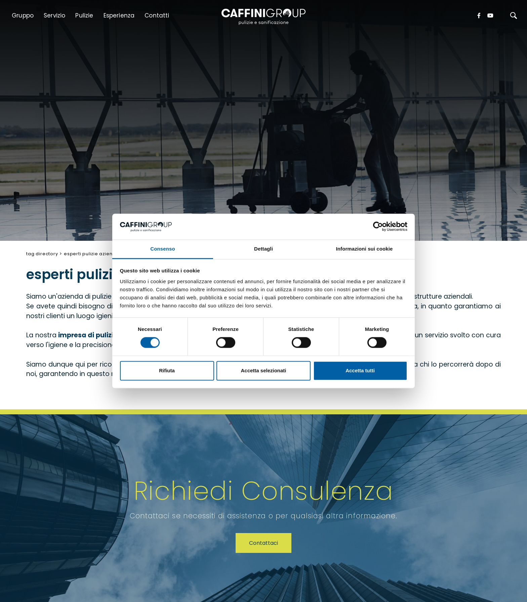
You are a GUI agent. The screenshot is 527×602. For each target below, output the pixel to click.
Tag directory (42, 254)
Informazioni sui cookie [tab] (364, 249)
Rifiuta (167, 370)
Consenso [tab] (162, 249)
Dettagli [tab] (263, 249)
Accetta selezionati (263, 370)
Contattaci (263, 543)
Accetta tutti (360, 370)
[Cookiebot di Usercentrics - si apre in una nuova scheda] (378, 227)
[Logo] (263, 16)
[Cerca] (513, 15)
